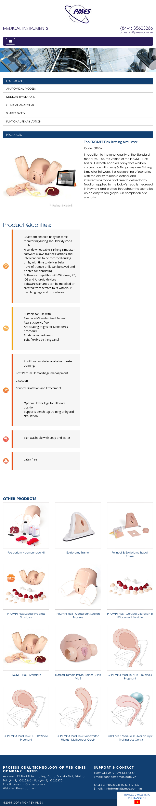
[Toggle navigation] (10, 41)
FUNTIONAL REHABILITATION (23, 121)
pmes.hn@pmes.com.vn (136, 32)
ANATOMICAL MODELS (21, 88)
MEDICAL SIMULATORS (20, 96)
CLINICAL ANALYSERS (20, 105)
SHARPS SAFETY (15, 113)
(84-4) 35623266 (136, 28)
